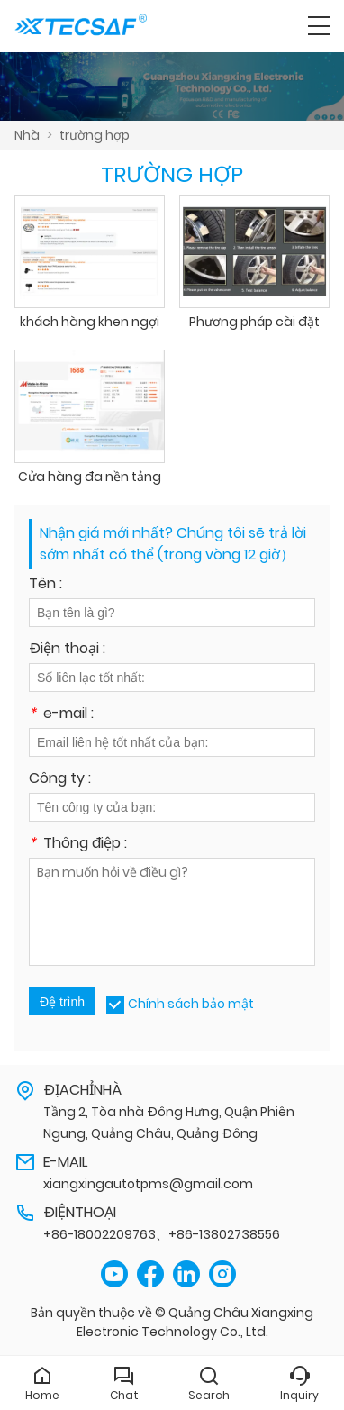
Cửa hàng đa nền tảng (89, 477)
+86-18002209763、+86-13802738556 (161, 1234)
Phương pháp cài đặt (254, 322)
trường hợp (94, 135)
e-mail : (61, 714)
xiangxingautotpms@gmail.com (148, 1184)
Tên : (45, 585)
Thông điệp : (78, 844)
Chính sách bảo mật (191, 1004)
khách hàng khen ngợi (89, 322)
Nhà (27, 135)
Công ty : (60, 779)
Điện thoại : (67, 650)
